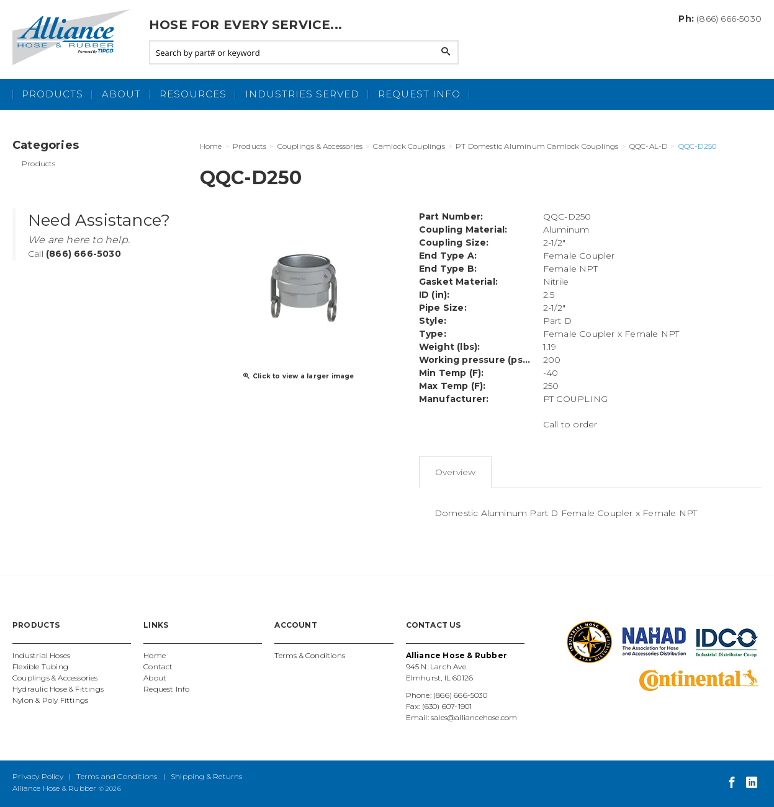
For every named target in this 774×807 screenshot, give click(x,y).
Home (154, 655)
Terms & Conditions (309, 655)
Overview (455, 472)
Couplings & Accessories (55, 677)
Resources (193, 94)
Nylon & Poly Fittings (50, 700)
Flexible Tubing (40, 666)
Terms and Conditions (116, 776)
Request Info (419, 94)
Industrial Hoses (41, 655)
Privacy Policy (37, 776)
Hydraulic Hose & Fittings (58, 688)
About (121, 94)
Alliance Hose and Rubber (74, 37)
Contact (158, 666)
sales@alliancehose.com (474, 717)
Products (52, 94)
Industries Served (302, 94)
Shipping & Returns (207, 776)
